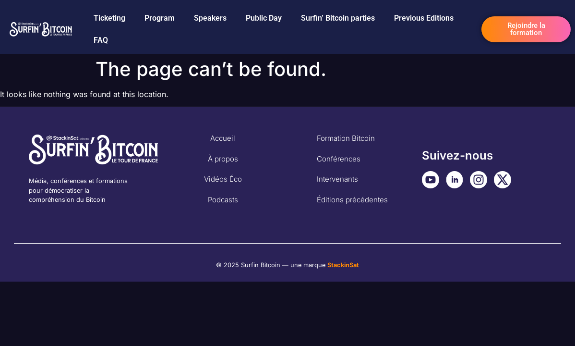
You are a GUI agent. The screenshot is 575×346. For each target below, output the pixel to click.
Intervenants (337, 179)
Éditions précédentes (352, 199)
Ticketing (109, 18)
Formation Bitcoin (346, 138)
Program (159, 18)
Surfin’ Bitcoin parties (338, 18)
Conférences (338, 158)
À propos (223, 158)
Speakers (210, 18)
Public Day (264, 18)
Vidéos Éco (223, 179)
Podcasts (223, 199)
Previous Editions (424, 18)
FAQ (101, 40)
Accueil (222, 138)
